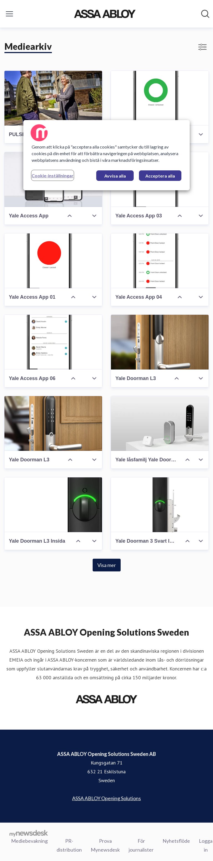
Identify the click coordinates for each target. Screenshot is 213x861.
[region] (106, 155)
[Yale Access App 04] (160, 260)
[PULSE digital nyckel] (53, 98)
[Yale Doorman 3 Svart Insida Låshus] (160, 504)
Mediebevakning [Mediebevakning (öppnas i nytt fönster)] (29, 841)
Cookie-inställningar (52, 175)
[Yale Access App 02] (160, 98)
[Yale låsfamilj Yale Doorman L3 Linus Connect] (160, 423)
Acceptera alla (160, 175)
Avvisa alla (115, 175)
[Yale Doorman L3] (160, 342)
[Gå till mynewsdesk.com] (29, 833)
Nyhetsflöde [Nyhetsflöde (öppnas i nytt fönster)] (176, 841)
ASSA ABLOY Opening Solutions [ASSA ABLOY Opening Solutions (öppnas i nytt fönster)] (106, 798)
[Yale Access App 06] (53, 342)
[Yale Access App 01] (53, 260)
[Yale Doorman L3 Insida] (53, 504)
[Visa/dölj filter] (202, 47)
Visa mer (106, 565)
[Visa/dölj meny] (9, 14)
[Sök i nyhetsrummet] (205, 13)
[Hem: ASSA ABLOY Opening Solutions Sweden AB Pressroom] (104, 13)
